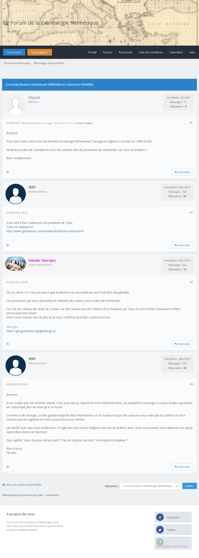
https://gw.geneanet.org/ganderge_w (31, 331)
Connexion (14, 52)
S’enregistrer (40, 52)
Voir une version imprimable (23, 484)
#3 (191, 281)
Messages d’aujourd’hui (49, 63)
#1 (191, 122)
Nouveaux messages (17, 63)
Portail (92, 52)
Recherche (125, 52)
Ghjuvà (34, 97)
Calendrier (176, 52)
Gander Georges (84, 123)
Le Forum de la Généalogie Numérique (50, 22)
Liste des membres (151, 52)
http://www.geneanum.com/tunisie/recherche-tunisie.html (44, 231)
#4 (191, 384)
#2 (191, 212)
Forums (107, 52)
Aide (192, 52)
